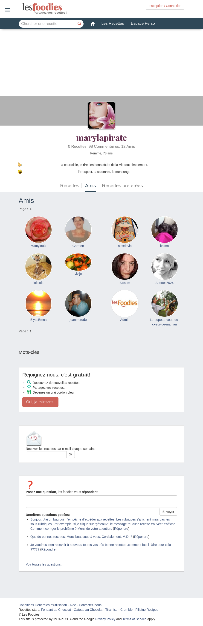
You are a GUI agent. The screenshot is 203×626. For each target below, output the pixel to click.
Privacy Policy (105, 619)
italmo (164, 246)
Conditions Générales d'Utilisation (43, 605)
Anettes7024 (164, 283)
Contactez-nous (90, 605)
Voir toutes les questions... (44, 564)
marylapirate (101, 137)
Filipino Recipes (146, 609)
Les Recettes (113, 23)
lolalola (38, 283)
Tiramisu (111, 609)
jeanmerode (78, 320)
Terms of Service (134, 619)
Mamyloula (38, 246)
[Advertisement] (101, 64)
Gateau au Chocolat (88, 609)
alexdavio (125, 246)
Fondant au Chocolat (56, 609)
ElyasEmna (38, 320)
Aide (73, 605)
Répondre (121, 528)
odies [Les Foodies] (22, 6)
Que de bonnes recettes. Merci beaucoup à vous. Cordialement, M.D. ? (81, 537)
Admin (124, 320)
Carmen (78, 246)
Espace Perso (143, 23)
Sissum (124, 283)
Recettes (69, 185)
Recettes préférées (122, 185)
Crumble (126, 609)
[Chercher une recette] (79, 24)
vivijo (78, 274)
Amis (90, 185)
